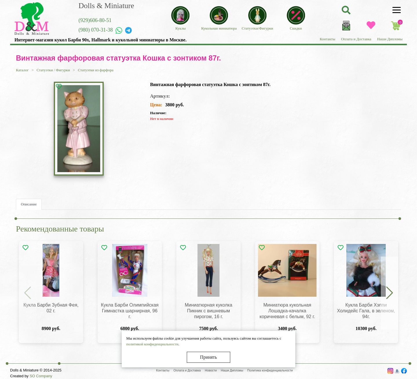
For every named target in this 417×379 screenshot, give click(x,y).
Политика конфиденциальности (270, 370)
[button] (389, 293)
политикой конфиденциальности (152, 344)
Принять (208, 357)
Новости (211, 370)
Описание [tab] (29, 204)
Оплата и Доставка (356, 39)
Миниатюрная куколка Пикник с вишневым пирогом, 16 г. (208, 311)
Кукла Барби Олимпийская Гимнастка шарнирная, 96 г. (129, 311)
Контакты (327, 39)
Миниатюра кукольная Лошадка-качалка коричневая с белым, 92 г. (287, 311)
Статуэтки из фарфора (96, 70)
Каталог (22, 70)
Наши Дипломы (390, 39)
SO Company (41, 376)
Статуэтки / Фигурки (53, 70)
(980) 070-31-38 (95, 30)
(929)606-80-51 (94, 20)
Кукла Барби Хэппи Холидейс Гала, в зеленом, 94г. (366, 311)
